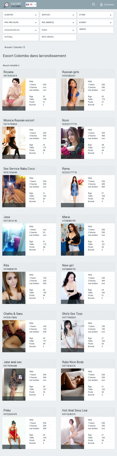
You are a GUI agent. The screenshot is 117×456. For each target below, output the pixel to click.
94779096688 (10, 365)
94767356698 (10, 172)
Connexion (107, 4)
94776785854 (10, 124)
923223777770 (69, 124)
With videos (48, 37)
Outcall (8, 37)
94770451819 (10, 75)
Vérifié (82, 29)
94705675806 (10, 317)
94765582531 (69, 75)
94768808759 (10, 269)
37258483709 (69, 220)
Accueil (8, 47)
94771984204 (69, 317)
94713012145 (10, 220)
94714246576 (69, 365)
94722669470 (10, 414)
